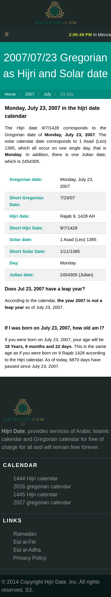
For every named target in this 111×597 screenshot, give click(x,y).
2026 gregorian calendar (42, 487)
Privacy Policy (29, 558)
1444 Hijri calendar (35, 479)
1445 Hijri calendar (35, 495)
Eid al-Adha (27, 550)
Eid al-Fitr (24, 542)
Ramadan (24, 534)
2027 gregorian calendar (42, 502)
